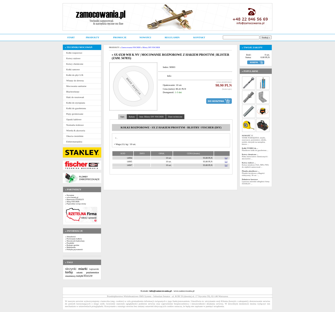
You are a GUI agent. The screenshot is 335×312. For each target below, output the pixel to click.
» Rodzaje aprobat (72, 245)
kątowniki (94, 269)
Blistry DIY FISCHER (151, 47)
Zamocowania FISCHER (131, 47)
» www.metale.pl (71, 197)
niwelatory (70, 276)
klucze (88, 275)
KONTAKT (199, 37)
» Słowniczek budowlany (75, 241)
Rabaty (132, 117)
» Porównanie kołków (73, 239)
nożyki (79, 276)
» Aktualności (70, 237)
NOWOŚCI (145, 37)
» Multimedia (70, 247)
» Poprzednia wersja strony (75, 204)
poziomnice (92, 272)
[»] (226, 158)
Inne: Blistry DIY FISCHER (151, 117)
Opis (122, 117)
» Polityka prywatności (74, 249)
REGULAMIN (172, 37)
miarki (82, 269)
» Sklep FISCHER (72, 202)
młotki (79, 272)
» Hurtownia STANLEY (74, 199)
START (71, 37)
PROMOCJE (119, 37)
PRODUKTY (92, 37)
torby (69, 272)
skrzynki (70, 269)
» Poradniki (69, 243)
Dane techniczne (175, 117)
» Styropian (69, 195)
